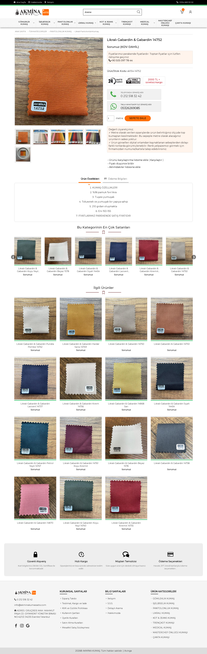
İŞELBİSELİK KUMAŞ (163, 603)
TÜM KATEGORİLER (38, 31)
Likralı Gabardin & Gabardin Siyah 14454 (88, 270)
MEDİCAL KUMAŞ (162, 627)
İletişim (49, 2)
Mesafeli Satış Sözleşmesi (75, 627)
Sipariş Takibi (69, 598)
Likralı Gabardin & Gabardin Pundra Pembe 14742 (35, 345)
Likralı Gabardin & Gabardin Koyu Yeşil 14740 (27, 271)
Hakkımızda (35, 2)
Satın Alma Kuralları (72, 622)
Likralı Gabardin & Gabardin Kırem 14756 (81, 405)
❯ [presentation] (194, 257)
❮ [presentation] (13, 257)
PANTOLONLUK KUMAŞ (61, 31)
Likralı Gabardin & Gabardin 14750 (179, 270)
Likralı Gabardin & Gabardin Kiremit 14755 (149, 271)
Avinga (128, 650)
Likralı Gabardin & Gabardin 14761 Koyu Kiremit (80, 464)
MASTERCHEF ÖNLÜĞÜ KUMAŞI (170, 632)
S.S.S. (110, 603)
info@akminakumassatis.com (30, 605)
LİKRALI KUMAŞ (161, 613)
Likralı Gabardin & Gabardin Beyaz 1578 (58, 270)
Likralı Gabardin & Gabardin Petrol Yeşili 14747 (35, 464)
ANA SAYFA (20, 31)
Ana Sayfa (20, 2)
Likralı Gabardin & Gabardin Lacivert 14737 (118, 271)
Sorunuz (113, 47)
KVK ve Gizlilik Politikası (74, 608)
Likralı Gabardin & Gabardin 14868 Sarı (126, 405)
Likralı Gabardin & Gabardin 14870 (35, 523)
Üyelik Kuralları (70, 618)
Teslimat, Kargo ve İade (74, 603)
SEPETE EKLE (137, 118)
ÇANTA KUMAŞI (161, 637)
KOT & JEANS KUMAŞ (164, 618)
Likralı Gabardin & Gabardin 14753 (172, 344)
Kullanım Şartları (71, 613)
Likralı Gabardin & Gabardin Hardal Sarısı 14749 (80, 345)
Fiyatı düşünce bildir (120, 163)
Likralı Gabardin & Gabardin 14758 (172, 463)
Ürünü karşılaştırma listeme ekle (127, 160)
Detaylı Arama (115, 608)
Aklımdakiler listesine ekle (123, 167)
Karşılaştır (156, 160)
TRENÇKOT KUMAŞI (163, 622)
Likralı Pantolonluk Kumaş (87, 31)
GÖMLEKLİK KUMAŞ (164, 598)
